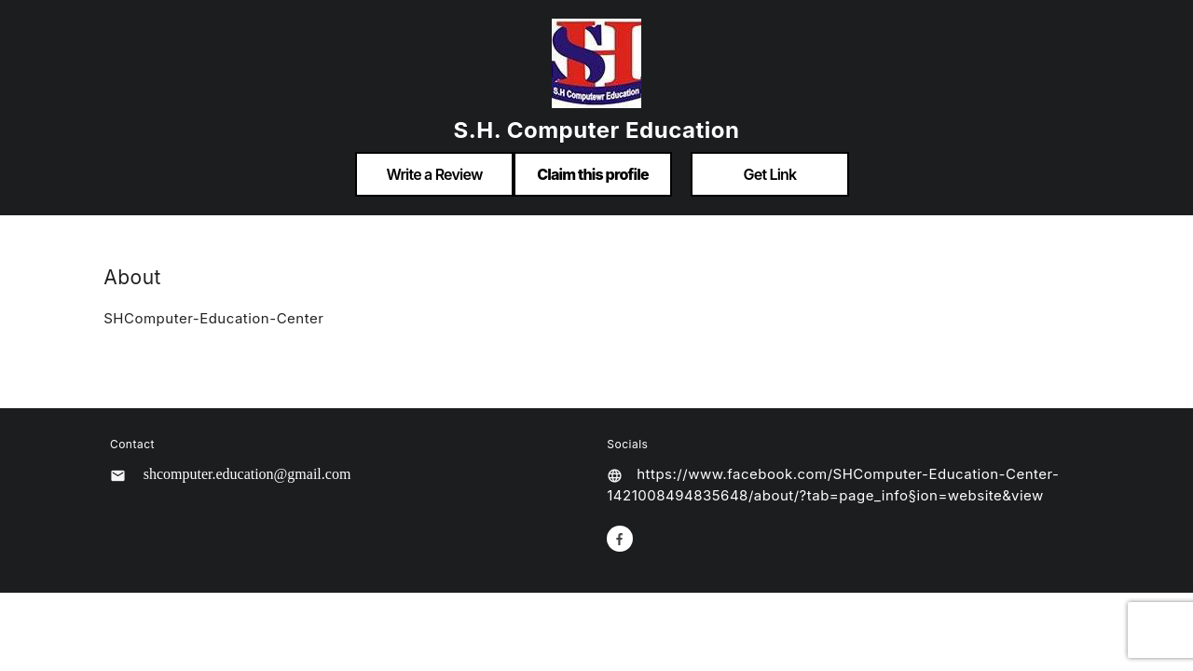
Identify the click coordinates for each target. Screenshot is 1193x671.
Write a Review (434, 174)
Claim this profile (593, 174)
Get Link (770, 174)
